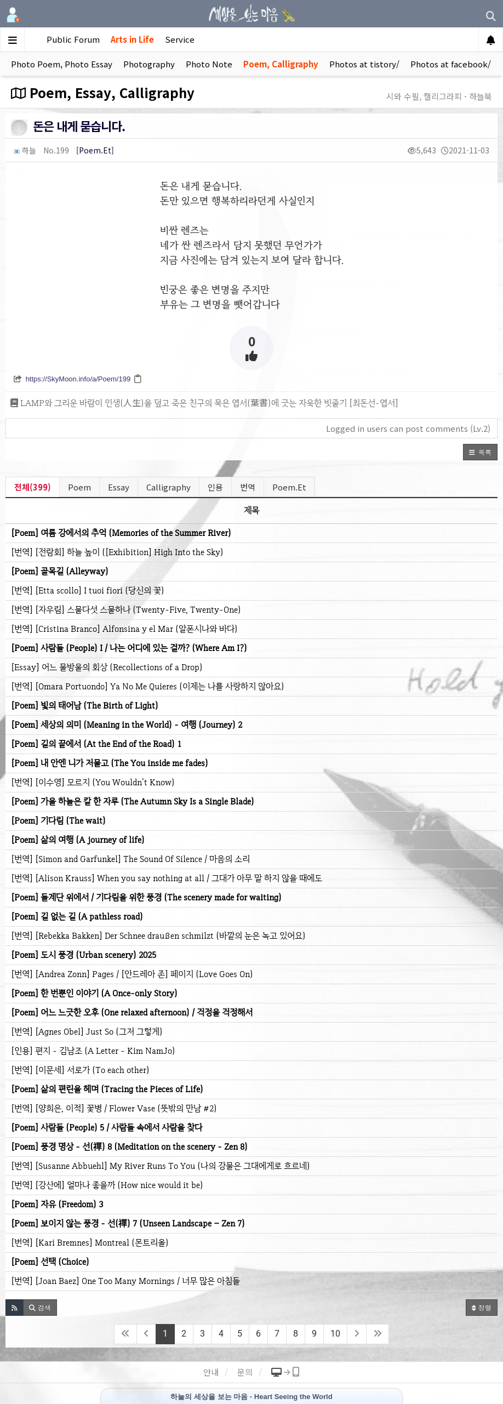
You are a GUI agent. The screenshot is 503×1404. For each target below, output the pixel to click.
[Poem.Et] (95, 150)
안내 (211, 1372)
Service (180, 39)
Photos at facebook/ (450, 64)
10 (335, 1333)
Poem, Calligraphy (280, 64)
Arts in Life (132, 39)
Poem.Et (289, 487)
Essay (118, 487)
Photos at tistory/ (364, 64)
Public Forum (73, 39)
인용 (215, 487)
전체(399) (32, 487)
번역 (247, 487)
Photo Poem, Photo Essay (61, 64)
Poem (79, 487)
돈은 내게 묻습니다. (79, 125)
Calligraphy (168, 487)
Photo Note (209, 64)
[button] (480, 452)
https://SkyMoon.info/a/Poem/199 (78, 379)
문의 (245, 1372)
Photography (149, 64)
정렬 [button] (481, 1307)
